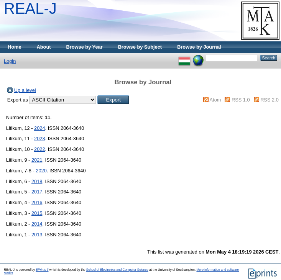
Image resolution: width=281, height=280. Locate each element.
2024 (39, 128)
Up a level (25, 90)
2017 (36, 192)
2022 (39, 149)
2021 (36, 160)
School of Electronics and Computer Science (117, 270)
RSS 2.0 (269, 100)
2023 (39, 138)
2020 (41, 171)
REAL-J (30, 8)
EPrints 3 (42, 270)
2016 (36, 202)
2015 (36, 213)
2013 (36, 234)
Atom (215, 100)
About (44, 47)
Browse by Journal (199, 47)
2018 (36, 181)
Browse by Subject (140, 47)
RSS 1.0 (241, 100)
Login (10, 61)
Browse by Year (84, 47)
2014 (36, 224)
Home (14, 47)
